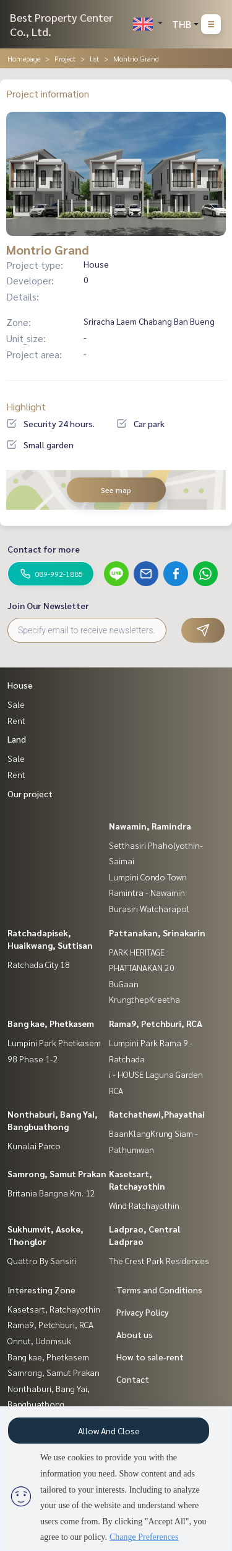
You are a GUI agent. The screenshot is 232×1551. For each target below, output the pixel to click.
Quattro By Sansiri (41, 1260)
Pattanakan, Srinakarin (157, 932)
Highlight (26, 406)
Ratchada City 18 (38, 964)
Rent (16, 720)
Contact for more (43, 548)
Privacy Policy (142, 1312)
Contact (132, 1379)
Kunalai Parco (34, 1145)
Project (64, 58)
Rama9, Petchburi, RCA (155, 1023)
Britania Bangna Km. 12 (51, 1192)
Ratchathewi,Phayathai (157, 1113)
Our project (30, 793)
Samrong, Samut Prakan (56, 1173)
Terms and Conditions (159, 1289)
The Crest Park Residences (159, 1260)
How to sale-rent (150, 1356)
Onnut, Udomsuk (39, 1340)
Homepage (23, 58)
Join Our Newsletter (48, 605)
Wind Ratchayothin (144, 1205)
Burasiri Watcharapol (149, 908)
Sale (16, 704)
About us (134, 1334)
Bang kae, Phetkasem (50, 1023)
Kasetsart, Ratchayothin (53, 1308)
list (94, 58)
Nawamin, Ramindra (150, 825)
